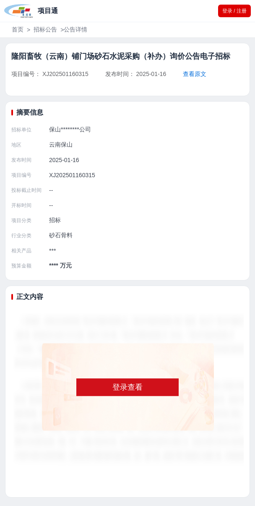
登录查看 (127, 387)
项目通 (48, 10)
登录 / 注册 (234, 11)
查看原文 (194, 74)
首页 (17, 29)
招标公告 (45, 29)
